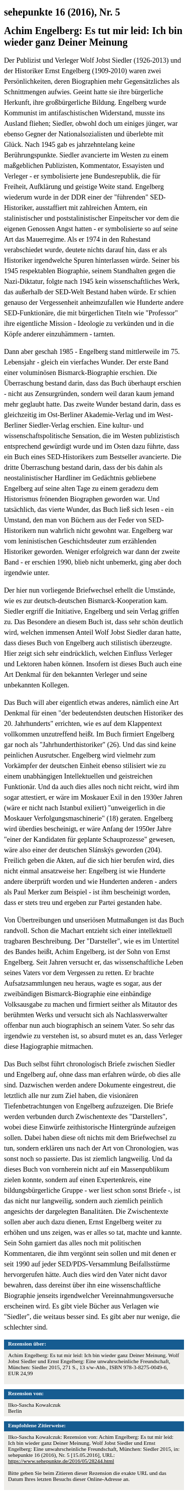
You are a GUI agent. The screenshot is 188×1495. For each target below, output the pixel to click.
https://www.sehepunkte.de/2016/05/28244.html (61, 1461)
